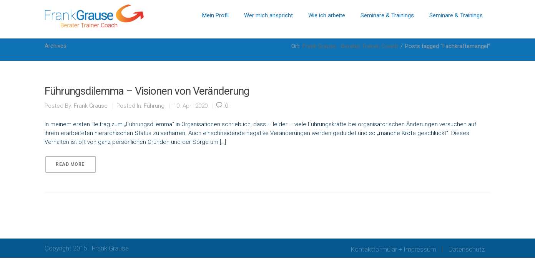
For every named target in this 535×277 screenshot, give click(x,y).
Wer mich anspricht (268, 15)
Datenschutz (466, 249)
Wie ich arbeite (326, 15)
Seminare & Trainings (387, 15)
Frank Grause (91, 105)
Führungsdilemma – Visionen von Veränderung (147, 91)
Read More (70, 164)
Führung (154, 105)
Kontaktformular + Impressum (393, 249)
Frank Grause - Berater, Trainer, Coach (350, 46)
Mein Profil (215, 15)
